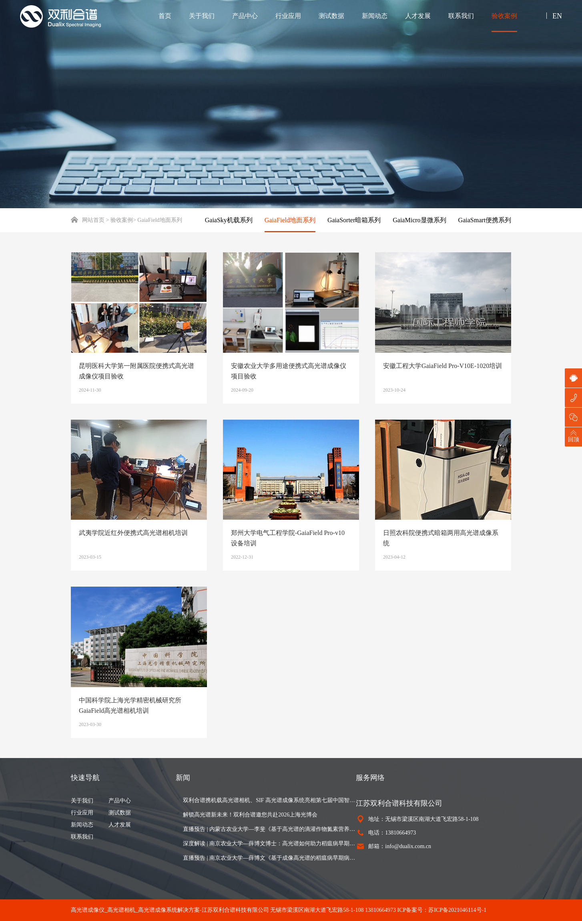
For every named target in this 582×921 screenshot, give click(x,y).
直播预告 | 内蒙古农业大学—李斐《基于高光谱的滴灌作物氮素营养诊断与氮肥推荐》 (269, 829)
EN (557, 16)
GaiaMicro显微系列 (419, 220)
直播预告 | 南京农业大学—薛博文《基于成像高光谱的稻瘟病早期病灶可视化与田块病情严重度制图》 (269, 858)
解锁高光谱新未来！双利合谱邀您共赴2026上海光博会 (250, 815)
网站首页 (87, 220)
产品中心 (245, 15)
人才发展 (418, 15)
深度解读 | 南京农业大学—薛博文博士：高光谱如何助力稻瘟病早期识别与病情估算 (269, 844)
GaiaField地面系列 (290, 220)
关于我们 (202, 15)
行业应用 (288, 15)
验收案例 (504, 15)
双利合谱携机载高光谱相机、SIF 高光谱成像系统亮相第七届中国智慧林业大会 (269, 800)
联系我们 (461, 15)
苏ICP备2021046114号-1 (457, 910)
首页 (165, 15)
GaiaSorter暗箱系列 (354, 220)
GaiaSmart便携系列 (484, 220)
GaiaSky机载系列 (229, 220)
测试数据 (331, 15)
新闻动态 (374, 15)
